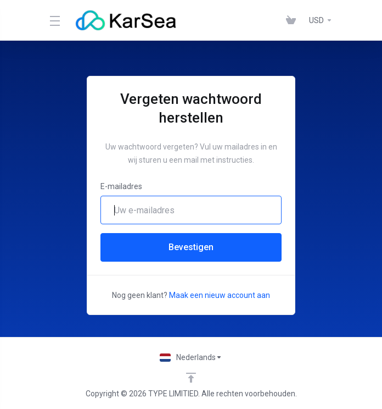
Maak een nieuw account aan (219, 295)
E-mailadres (121, 186)
